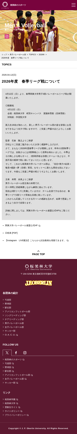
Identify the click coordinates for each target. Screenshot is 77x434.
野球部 (8, 303)
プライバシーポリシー (16, 415)
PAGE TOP (38, 254)
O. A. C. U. (11, 335)
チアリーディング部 (14, 319)
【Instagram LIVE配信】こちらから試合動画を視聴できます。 (36, 240)
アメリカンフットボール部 (17, 311)
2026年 (42, 55)
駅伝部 (8, 307)
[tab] (7, 353)
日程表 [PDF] (11, 233)
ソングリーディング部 (15, 315)
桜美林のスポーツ (14, 359)
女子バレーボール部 (14, 327)
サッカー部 (10, 331)
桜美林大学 (11, 403)
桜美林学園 (11, 399)
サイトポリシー (13, 411)
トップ (4, 55)
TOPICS (32, 55)
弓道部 (8, 300)
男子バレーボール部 (18, 55)
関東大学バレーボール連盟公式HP (22, 225)
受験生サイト (12, 407)
